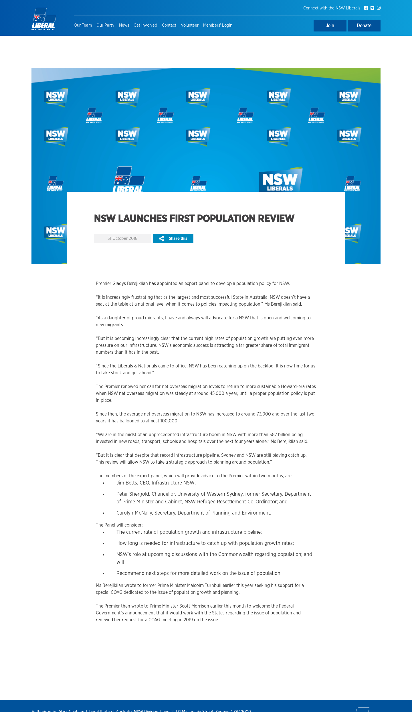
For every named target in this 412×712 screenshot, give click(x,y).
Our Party (105, 25)
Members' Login (217, 25)
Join (330, 25)
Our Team (83, 25)
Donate (364, 25)
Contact (169, 25)
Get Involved (145, 25)
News (124, 25)
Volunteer (190, 25)
